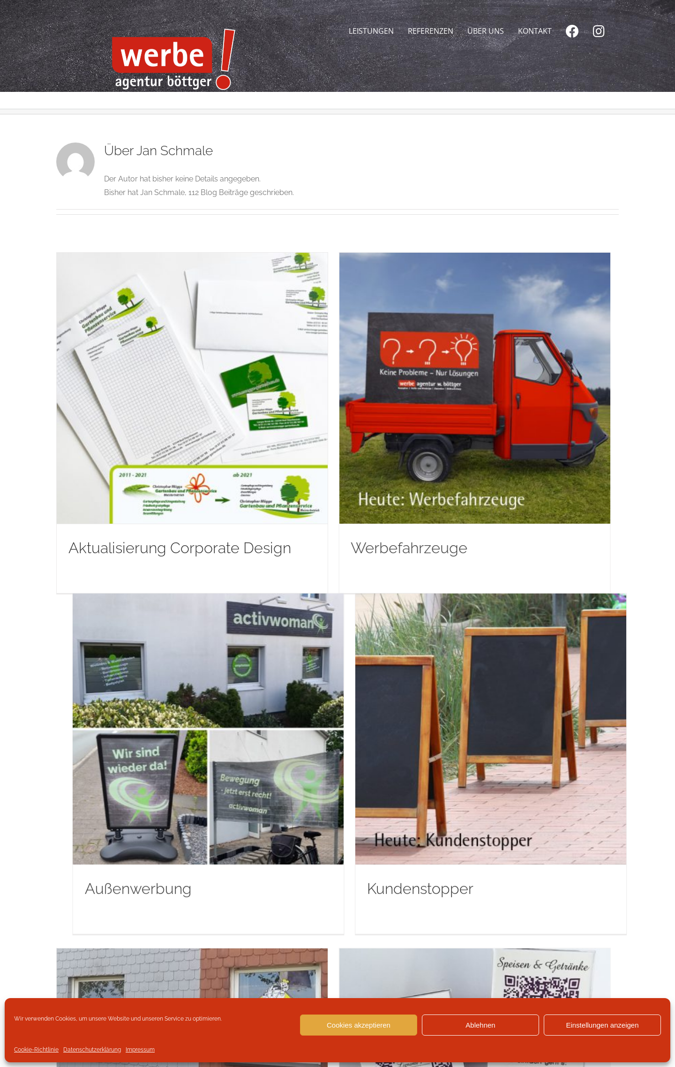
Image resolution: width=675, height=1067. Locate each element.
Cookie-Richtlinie (36, 1049)
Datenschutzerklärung (92, 1049)
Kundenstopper (537, 597)
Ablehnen (480, 1025)
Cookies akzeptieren (358, 1025)
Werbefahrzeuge (291, 547)
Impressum (140, 1049)
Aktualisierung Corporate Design (179, 547)
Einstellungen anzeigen (602, 1025)
